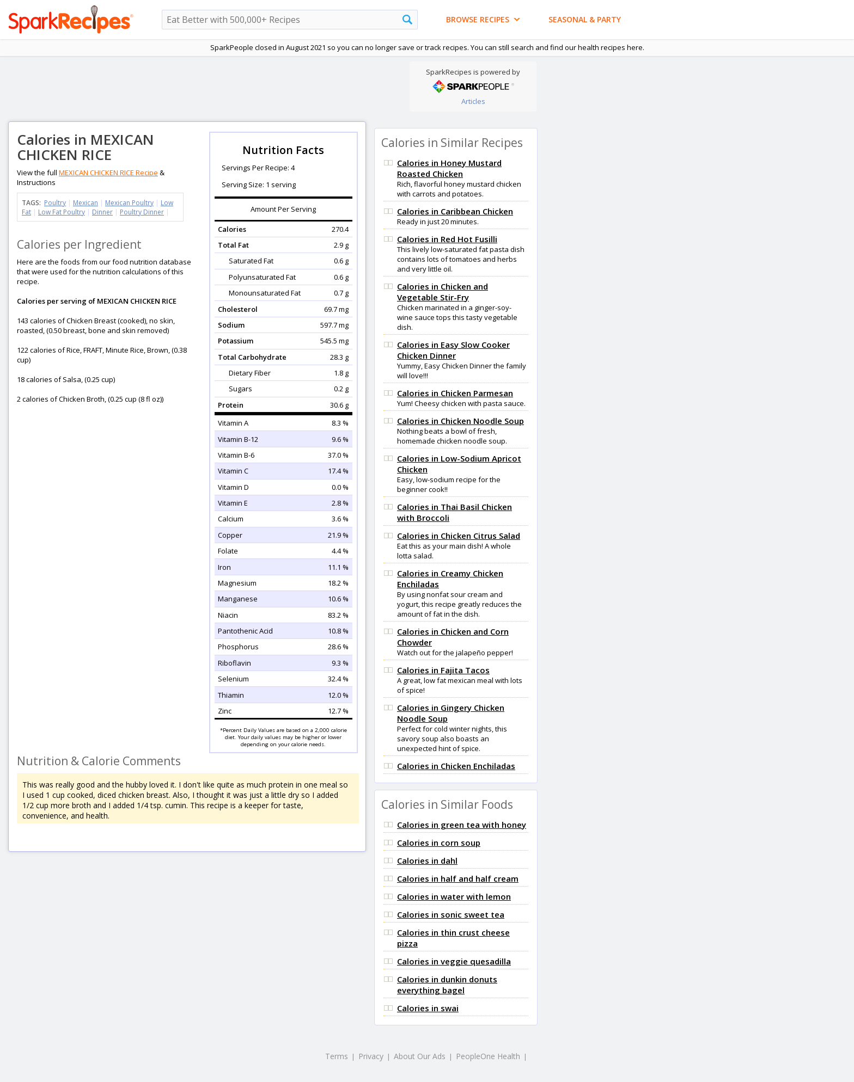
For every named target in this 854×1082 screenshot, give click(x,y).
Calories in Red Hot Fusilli (447, 238)
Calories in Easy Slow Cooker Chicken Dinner (453, 350)
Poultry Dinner (142, 212)
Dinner (102, 212)
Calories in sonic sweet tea (450, 914)
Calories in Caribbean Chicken (455, 211)
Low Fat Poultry (61, 212)
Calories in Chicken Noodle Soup (460, 420)
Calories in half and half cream (457, 878)
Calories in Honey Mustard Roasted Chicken (449, 168)
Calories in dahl (427, 860)
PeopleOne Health (488, 1056)
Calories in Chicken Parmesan (455, 393)
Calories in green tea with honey (461, 824)
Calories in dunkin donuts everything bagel (447, 984)
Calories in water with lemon (454, 896)
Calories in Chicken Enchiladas (456, 765)
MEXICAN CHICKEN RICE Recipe (108, 172)
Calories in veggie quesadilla (454, 961)
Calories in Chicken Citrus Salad (458, 535)
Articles (473, 101)
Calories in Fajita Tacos (443, 670)
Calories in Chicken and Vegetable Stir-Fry (442, 292)
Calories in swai (428, 1008)
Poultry (55, 202)
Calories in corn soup (438, 842)
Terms (336, 1056)
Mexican (85, 202)
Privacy (370, 1056)
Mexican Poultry (129, 202)
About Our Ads (420, 1056)
